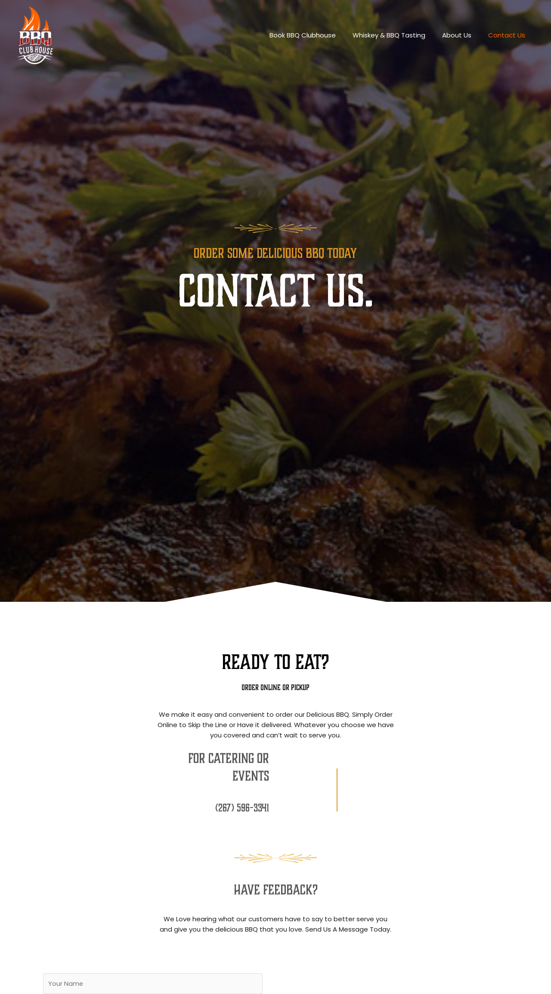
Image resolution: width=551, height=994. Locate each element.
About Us (462, 35)
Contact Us (508, 35)
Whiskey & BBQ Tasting (398, 35)
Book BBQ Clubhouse (316, 35)
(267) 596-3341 (242, 804)
